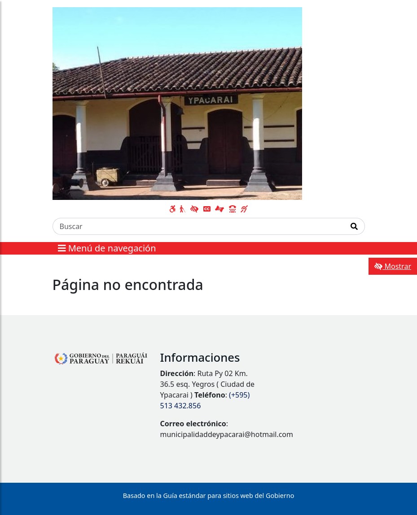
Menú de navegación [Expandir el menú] (107, 248)
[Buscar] (198, 226)
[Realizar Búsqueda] (354, 226)
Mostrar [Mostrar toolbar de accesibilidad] (392, 266)
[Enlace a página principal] (178, 103)
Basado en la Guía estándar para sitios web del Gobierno (208, 495)
